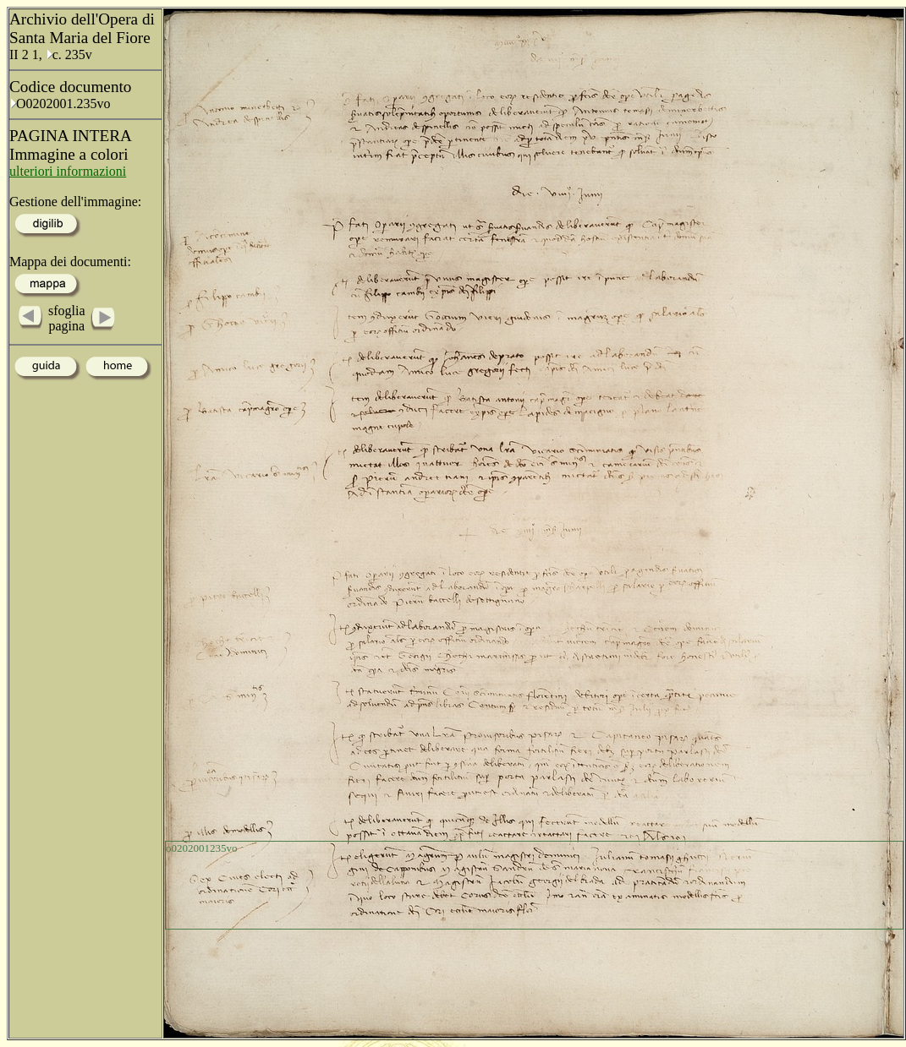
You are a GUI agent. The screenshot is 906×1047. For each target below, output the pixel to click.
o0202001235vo (202, 848)
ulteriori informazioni (67, 171)
